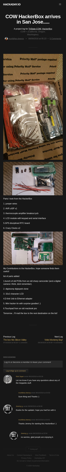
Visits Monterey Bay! (53, 340)
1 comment (23, 343)
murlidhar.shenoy (14, 39)
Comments (55, 39)
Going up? (33, 449)
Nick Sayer (20, 376)
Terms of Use (54, 455)
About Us (10, 455)
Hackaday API (40, 458)
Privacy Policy (26, 458)
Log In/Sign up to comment (16, 371)
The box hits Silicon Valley (14, 340)
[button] (60, 4)
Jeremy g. (19, 406)
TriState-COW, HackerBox (40, 29)
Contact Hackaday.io (24, 455)
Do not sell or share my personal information (33, 461)
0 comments (58, 343)
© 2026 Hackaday (33, 466)
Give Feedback (40, 455)
